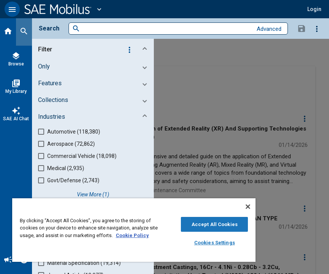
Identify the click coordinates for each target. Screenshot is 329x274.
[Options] (316, 28)
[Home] (8, 32)
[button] (12, 9)
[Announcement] (8, 260)
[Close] (248, 206)
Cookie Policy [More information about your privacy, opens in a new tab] (132, 235)
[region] (134, 230)
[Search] (24, 32)
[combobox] (166, 28)
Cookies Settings (214, 242)
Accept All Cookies (215, 224)
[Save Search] (301, 28)
